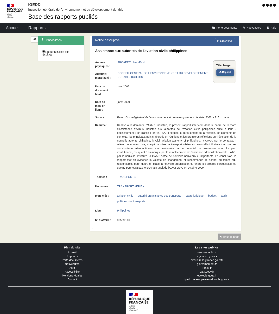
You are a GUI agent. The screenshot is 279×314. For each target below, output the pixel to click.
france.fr (207, 267)
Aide (72, 267)
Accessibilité (72, 271)
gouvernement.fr (207, 263)
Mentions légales (72, 275)
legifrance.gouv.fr (206, 256)
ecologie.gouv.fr (206, 275)
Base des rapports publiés (63, 17)
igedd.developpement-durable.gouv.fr (206, 279)
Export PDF (225, 41)
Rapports (72, 256)
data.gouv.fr (207, 271)
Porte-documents (72, 260)
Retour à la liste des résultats (55, 53)
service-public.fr (206, 252)
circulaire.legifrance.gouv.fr (207, 260)
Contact (72, 279)
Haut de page (229, 236)
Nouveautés (72, 263)
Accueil (72, 252)
